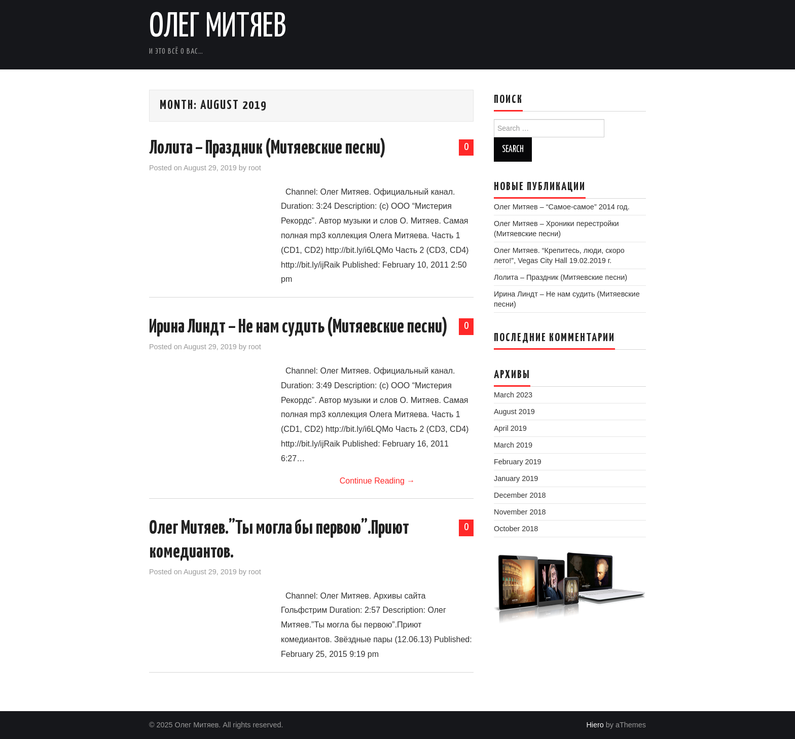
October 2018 (516, 529)
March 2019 (513, 445)
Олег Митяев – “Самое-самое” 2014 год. (562, 207)
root (254, 168)
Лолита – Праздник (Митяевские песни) (267, 148)
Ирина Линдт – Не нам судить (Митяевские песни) (298, 327)
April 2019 (510, 428)
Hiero (594, 725)
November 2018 (520, 512)
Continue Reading (377, 480)
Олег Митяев (217, 27)
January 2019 (516, 478)
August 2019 (514, 412)
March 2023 (513, 395)
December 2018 (520, 495)
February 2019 (517, 462)
